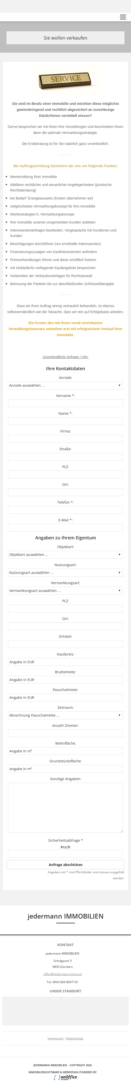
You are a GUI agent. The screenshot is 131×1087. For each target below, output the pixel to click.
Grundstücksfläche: (66, 761)
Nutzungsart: (65, 564)
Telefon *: (65, 502)
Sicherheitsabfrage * (65, 840)
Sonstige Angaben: (65, 778)
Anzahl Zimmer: (65, 725)
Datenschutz (75, 1038)
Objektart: (65, 546)
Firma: (65, 431)
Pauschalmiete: (65, 689)
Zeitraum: (66, 707)
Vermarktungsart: (65, 582)
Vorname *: (65, 395)
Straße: (66, 449)
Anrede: (65, 377)
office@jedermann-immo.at (63, 974)
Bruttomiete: (65, 672)
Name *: (65, 413)
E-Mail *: (65, 520)
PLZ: (65, 466)
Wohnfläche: (65, 743)
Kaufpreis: (65, 654)
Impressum (56, 1038)
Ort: (65, 484)
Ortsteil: (65, 636)
